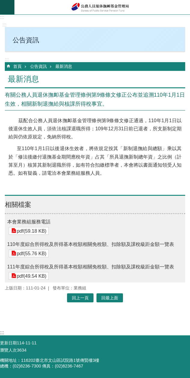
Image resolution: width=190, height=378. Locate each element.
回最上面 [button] (109, 297)
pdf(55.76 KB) (31, 253)
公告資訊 (38, 66)
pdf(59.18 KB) (31, 230)
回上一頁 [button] (80, 297)
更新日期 (8, 342)
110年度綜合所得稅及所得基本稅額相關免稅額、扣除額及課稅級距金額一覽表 (90, 244)
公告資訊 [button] (26, 40)
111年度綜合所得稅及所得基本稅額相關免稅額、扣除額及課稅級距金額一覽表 (90, 266)
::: (2, 17)
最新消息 (63, 66)
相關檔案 (18, 204)
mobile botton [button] (7, 7)
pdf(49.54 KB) (31, 275)
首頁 (17, 66)
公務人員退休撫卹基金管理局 (102, 7)
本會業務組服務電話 (29, 221)
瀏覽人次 (8, 350)
